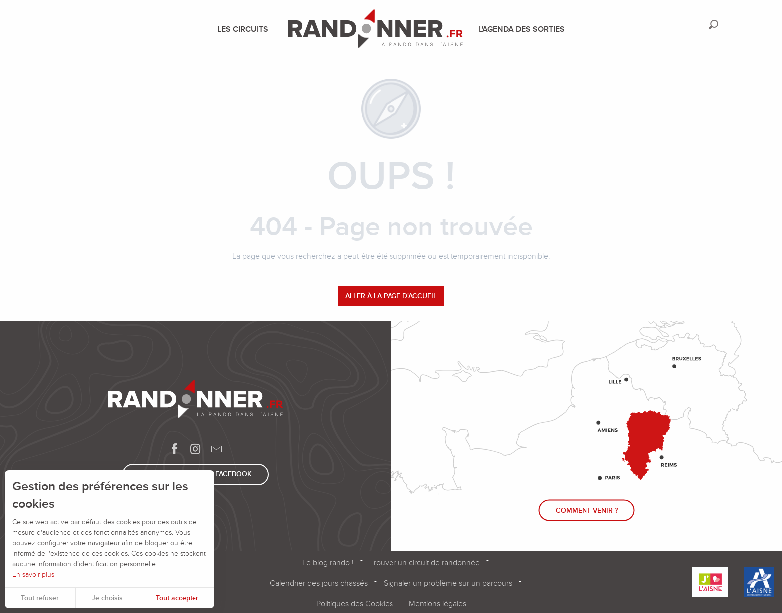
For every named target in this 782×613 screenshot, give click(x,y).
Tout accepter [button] (177, 598)
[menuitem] (244, 29)
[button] (713, 24)
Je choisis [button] (107, 598)
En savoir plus (33, 574)
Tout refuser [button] (40, 598)
